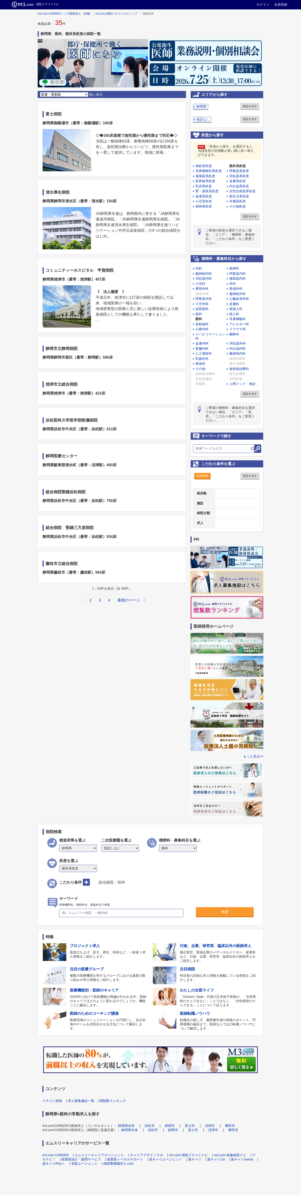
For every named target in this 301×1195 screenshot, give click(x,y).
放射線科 (202, 324)
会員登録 (280, 4)
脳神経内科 (203, 273)
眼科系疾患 (237, 166)
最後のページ (128, 600)
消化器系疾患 (239, 176)
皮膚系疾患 (237, 181)
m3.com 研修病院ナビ (230, 1155)
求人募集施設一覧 (81, 1101)
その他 (200, 369)
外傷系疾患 (237, 201)
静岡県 (201, 106)
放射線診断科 (239, 369)
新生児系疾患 (239, 196)
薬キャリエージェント (165, 1159)
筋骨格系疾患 (205, 181)
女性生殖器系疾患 (242, 191)
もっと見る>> (253, 756)
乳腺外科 (202, 358)
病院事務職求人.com (118, 1163)
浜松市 (149, 1126)
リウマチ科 (237, 329)
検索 (224, 912)
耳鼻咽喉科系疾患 (208, 171)
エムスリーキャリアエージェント (99, 1155)
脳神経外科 (237, 294)
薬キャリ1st (216, 1159)
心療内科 (202, 329)
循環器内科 (237, 278)
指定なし (203, 119)
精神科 (234, 268)
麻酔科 (234, 334)
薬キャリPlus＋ (53, 1163)
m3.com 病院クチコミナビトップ (116, 13)
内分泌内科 (237, 348)
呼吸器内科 (237, 273)
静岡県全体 (126, 1126)
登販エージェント (84, 1163)
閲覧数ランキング (112, 1101)
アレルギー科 (239, 324)
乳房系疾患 (203, 186)
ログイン (262, 4)
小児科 (200, 284)
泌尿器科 (202, 309)
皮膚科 (234, 304)
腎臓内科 (202, 348)
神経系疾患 (203, 166)
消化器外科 (237, 343)
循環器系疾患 (205, 176)
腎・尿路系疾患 (206, 191)
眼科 (198, 319)
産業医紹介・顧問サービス (81, 1159)
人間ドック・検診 (242, 384)
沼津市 (210, 1126)
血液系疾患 (203, 196)
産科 (198, 314)
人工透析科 (203, 353)
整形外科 (202, 288)
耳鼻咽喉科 (237, 319)
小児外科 (202, 304)
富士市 (190, 1126)
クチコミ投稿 (52, 1101)
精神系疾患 (203, 206)
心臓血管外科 (239, 299)
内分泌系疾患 (239, 186)
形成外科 (235, 288)
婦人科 (234, 314)
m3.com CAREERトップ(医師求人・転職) (64, 13)
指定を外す (250, 106)
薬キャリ (194, 1159)
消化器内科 (203, 278)
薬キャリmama (242, 1159)
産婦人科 (235, 309)
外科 (232, 284)
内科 (198, 268)
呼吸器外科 (203, 299)
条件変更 (202, 476)
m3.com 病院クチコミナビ (188, 1155)
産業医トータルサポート (125, 1159)
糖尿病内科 (237, 353)
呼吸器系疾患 (239, 171)
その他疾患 (237, 206)
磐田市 (230, 1126)
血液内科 (202, 343)
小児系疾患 (203, 201)
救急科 (200, 363)
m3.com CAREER (55, 1155)
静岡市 (170, 1126)
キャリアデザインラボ (146, 1155)
